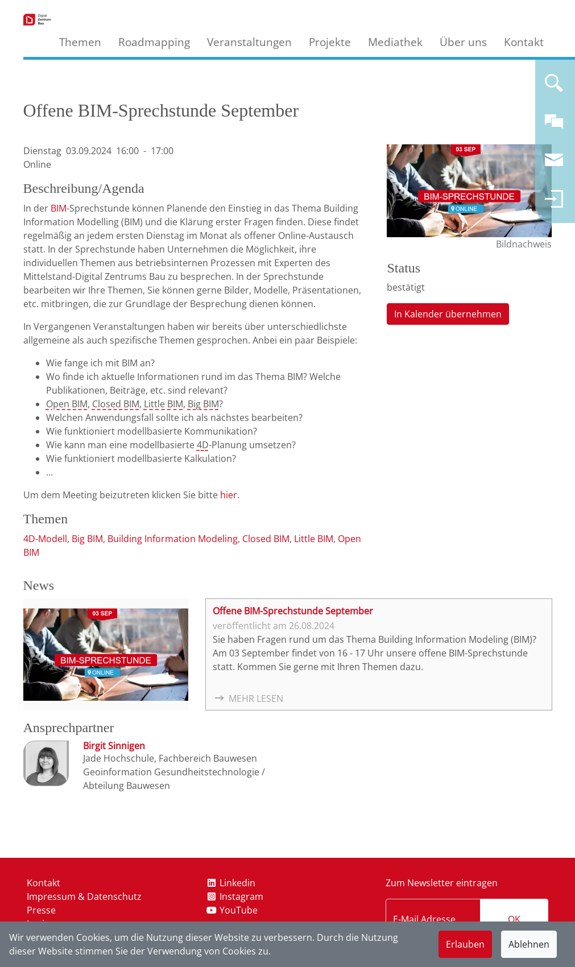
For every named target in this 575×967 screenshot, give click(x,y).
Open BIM (67, 404)
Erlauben (465, 944)
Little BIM (163, 404)
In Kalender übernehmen (448, 314)
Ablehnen (528, 944)
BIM (59, 208)
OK (514, 919)
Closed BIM (115, 404)
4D (203, 445)
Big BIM (203, 404)
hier (228, 495)
